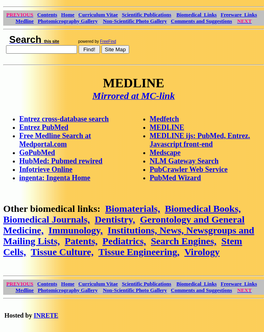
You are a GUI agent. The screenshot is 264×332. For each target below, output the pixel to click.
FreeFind (108, 41)
